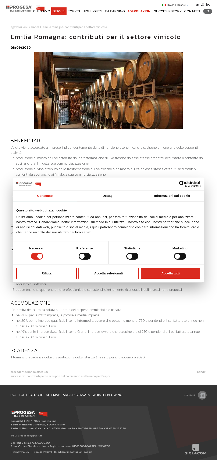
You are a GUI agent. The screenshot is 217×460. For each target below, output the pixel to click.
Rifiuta (46, 273)
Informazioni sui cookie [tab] (172, 195)
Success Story (168, 11)
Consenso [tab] (45, 195)
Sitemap (53, 395)
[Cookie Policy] (42, 452)
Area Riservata (76, 395)
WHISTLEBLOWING (107, 395)
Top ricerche (31, 395)
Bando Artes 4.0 (37, 372)
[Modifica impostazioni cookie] (73, 452)
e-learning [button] (115, 11)
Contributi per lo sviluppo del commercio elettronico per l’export (69, 376)
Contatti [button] (192, 11)
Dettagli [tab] (108, 195)
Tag (13, 395)
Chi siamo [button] (41, 11)
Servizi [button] (59, 11)
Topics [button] (74, 11)
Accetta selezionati (108, 273)
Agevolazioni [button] (139, 11)
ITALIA (175, 5)
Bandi (35, 27)
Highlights (92, 11)
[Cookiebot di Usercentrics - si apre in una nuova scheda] (182, 184)
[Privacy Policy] (20, 452)
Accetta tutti (170, 273)
